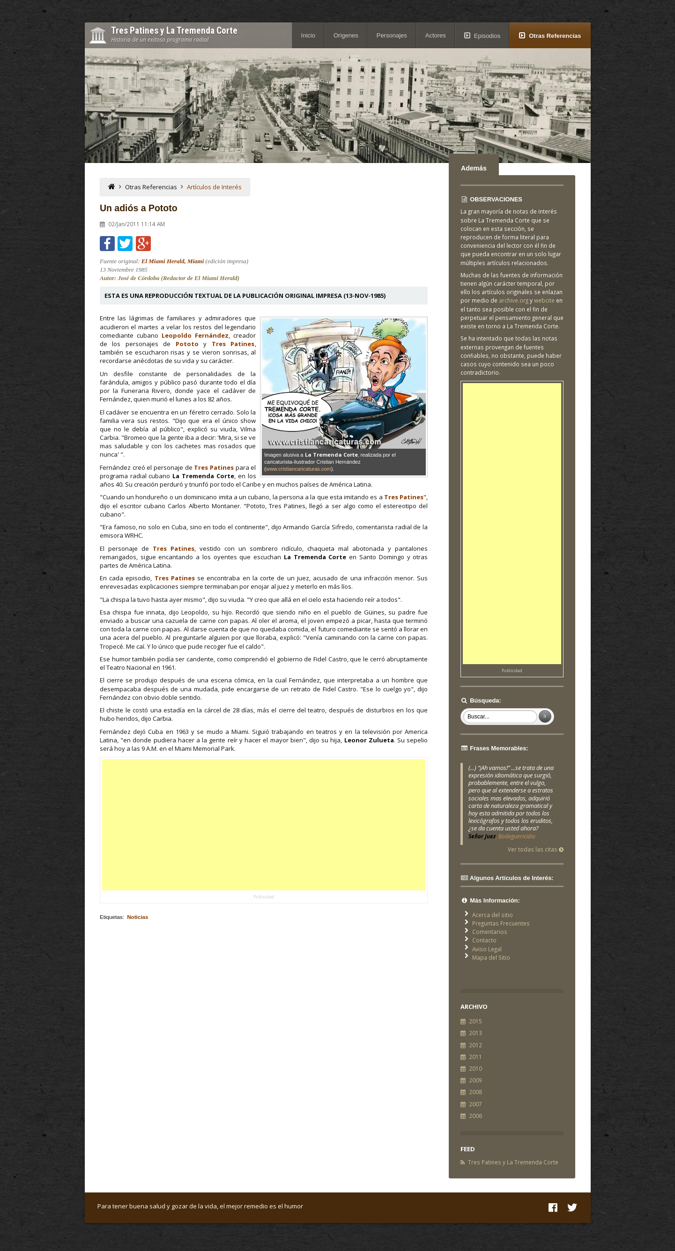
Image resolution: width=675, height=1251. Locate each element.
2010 (475, 1068)
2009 (475, 1080)
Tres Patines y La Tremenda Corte (513, 1162)
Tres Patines (233, 344)
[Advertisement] (263, 824)
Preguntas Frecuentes (501, 923)
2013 (475, 1032)
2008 (475, 1092)
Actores (435, 35)
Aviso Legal (487, 949)
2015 (475, 1021)
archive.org (513, 300)
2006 (475, 1115)
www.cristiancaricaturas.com (298, 469)
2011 (475, 1056)
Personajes (392, 35)
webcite (544, 300)
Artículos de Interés (214, 187)
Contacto (484, 940)
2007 (475, 1104)
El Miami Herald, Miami (172, 261)
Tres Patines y (174, 31)
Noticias (137, 917)
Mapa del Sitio (491, 957)
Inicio (308, 35)
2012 (475, 1045)
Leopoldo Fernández (195, 335)
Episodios (487, 35)
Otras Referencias (555, 35)
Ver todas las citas (536, 849)
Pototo (187, 344)
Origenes (346, 35)
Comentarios (489, 931)
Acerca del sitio (492, 914)
